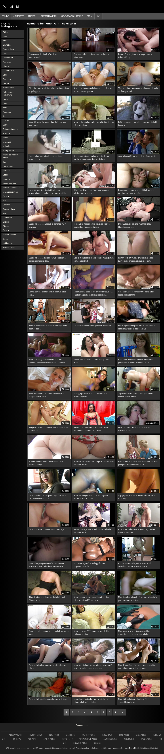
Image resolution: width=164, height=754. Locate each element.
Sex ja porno (141, 735)
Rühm (5, 32)
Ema (5, 36)
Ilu (4, 116)
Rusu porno (54, 735)
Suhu (5, 125)
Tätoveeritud (8, 87)
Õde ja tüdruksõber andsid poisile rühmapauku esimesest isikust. (94, 259)
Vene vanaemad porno (88, 739)
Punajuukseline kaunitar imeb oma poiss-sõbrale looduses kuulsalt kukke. (91, 429)
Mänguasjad (8, 150)
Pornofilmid (11, 6)
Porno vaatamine (16, 735)
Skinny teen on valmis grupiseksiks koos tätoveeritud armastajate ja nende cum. (135, 259)
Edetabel (32, 16)
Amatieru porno (88, 735)
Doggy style (8, 166)
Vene (5, 75)
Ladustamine (8, 70)
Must (5, 200)
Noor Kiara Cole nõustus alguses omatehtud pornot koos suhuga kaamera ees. (137, 666)
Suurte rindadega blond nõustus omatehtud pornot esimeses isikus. (47, 259)
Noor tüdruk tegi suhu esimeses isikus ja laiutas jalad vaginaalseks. (91, 700)
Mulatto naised (9, 235)
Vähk (5, 103)
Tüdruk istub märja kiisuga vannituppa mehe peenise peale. (48, 327)
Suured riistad (9, 247)
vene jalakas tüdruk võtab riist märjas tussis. (137, 156)
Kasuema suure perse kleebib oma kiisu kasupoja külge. (46, 463)
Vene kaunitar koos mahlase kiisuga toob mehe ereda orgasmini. (138, 89)
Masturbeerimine (10, 192)
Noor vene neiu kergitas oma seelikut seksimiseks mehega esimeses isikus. (134, 632)
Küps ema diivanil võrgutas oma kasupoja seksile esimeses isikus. (92, 191)
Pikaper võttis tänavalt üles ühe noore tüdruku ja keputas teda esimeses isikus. (137, 463)
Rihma (6, 226)
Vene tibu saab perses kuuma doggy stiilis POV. (91, 361)
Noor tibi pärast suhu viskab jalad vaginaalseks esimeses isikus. (94, 463)
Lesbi (5, 175)
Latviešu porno (49, 739)
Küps (5, 213)
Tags (98, 16)
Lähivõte (6, 205)
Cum (5, 162)
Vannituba (7, 217)
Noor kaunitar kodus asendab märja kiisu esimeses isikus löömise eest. (91, 598)
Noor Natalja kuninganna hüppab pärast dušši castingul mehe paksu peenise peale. (93, 666)
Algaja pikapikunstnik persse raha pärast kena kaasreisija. (137, 497)
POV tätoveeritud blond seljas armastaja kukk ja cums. (137, 123)
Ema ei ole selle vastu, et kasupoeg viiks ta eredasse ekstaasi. (136, 531)
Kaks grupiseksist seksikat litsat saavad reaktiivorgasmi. (90, 395)
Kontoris (6, 133)
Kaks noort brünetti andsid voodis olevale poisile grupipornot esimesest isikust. (91, 157)
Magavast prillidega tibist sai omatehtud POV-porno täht (49, 429)
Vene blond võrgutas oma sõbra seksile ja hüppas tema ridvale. (46, 395)
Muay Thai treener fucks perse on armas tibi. (93, 326)
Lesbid (6, 83)
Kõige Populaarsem (48, 16)
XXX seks (97, 743)
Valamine (7, 146)
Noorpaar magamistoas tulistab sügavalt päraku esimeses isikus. (91, 497)
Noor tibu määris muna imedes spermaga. (47, 529)
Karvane (6, 179)
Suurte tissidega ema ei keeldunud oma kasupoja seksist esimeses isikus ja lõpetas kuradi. (47, 361)
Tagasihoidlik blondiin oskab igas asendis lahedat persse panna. (136, 395)
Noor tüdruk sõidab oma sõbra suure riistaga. (48, 699)
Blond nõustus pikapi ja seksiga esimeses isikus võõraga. (135, 55)
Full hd (6, 120)
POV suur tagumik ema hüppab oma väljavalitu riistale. (89, 565)
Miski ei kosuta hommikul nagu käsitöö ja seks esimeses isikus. (94, 123)
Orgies (6, 222)
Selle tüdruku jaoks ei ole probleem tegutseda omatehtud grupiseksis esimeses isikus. (93, 293)
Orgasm (6, 196)
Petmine (6, 170)
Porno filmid (67, 739)
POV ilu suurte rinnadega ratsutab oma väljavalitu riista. (134, 429)
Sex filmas (16, 739)
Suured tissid (8, 49)
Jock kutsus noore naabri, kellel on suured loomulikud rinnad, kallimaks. (92, 225)
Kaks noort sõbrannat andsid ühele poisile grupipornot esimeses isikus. (136, 191)
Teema (89, 16)
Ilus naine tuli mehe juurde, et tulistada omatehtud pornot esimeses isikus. (134, 565)
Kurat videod (18, 16)
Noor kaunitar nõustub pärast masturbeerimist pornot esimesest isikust (137, 598)
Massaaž (7, 142)
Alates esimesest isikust (10, 156)
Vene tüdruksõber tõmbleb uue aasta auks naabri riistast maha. (136, 293)
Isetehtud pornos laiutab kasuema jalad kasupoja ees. (45, 157)
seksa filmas (107, 735)
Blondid (6, 66)
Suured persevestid (11, 187)
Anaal (5, 53)
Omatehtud (8, 58)
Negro (5, 99)
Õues (5, 239)
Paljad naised (129, 739)
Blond (5, 137)
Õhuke (6, 230)
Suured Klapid (9, 209)
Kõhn (5, 108)
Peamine (5, 16)
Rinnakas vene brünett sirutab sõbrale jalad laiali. (47, 293)
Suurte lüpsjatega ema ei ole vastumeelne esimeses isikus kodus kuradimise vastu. (46, 565)
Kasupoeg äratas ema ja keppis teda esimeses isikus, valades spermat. (93, 89)
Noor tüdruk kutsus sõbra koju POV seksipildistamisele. (133, 700)
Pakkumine (8, 243)
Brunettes (7, 45)
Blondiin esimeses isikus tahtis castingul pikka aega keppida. (49, 89)
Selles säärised (9, 183)
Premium (7, 62)
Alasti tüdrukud (110, 739)
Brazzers (7, 79)
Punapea (7, 112)
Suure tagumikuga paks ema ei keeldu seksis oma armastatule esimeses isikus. (137, 327)
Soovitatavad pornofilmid (72, 16)
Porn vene (32, 739)
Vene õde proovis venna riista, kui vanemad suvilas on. (47, 123)
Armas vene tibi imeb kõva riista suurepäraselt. (43, 55)
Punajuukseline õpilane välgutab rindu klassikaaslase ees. (134, 225)
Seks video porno (80, 743)
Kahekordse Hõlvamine (8, 93)
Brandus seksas (36, 735)
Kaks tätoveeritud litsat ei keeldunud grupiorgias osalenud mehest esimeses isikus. (48, 191)
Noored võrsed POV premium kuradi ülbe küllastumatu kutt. (92, 632)
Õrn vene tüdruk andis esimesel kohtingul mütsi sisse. (91, 55)
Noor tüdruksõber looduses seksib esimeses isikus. (47, 666)
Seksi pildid (70, 735)
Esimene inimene (10, 129)
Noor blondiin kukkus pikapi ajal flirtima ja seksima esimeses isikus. (47, 497)
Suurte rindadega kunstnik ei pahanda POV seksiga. (47, 225)
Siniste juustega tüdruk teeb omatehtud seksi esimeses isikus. (93, 531)
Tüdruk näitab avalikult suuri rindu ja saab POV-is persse (47, 598)
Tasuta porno (146, 739)
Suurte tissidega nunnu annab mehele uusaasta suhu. (48, 632)
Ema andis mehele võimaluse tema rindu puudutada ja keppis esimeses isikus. (135, 361)
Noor (5, 40)
